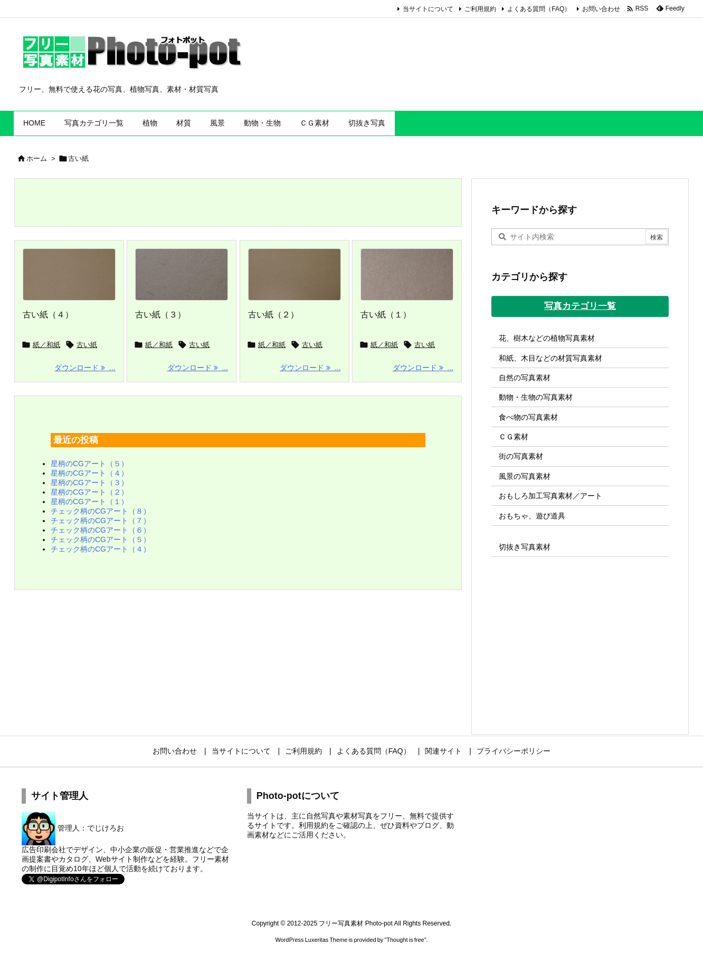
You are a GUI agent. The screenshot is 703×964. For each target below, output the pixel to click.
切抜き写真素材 (524, 547)
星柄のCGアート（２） (89, 492)
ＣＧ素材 (513, 436)
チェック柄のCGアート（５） (100, 539)
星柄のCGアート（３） (89, 482)
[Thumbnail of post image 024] (69, 274)
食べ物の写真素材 (528, 417)
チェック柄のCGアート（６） (100, 530)
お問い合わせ (601, 9)
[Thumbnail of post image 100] (406, 274)
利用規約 (313, 825)
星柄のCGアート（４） (89, 473)
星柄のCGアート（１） (89, 501)
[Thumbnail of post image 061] (181, 274)
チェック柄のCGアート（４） (100, 549)
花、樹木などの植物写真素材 (547, 338)
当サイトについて (428, 9)
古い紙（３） (160, 314)
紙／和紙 (46, 345)
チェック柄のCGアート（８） (100, 511)
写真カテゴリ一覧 (580, 306)
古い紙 (87, 345)
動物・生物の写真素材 (536, 397)
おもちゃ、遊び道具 (532, 516)
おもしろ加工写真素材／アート (550, 495)
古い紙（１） (385, 314)
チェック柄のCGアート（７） (100, 520)
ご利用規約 (480, 9)
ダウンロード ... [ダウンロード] (84, 367)
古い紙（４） (48, 314)
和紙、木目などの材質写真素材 (550, 358)
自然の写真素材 (524, 377)
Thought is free (405, 940)
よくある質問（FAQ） (539, 9)
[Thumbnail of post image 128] (294, 274)
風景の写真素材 (524, 476)
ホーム (36, 158)
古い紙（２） (273, 314)
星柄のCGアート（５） (89, 463)
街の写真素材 (521, 456)
